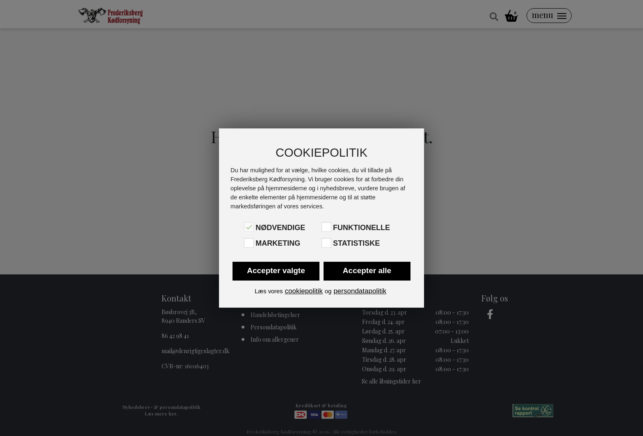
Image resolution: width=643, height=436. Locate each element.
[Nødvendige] (249, 227)
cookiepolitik (304, 291)
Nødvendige (280, 228)
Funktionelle (361, 228)
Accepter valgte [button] (276, 270)
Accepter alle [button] (367, 270)
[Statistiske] (326, 243)
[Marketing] (249, 243)
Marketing (277, 244)
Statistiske (356, 244)
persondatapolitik (359, 291)
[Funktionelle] (326, 227)
